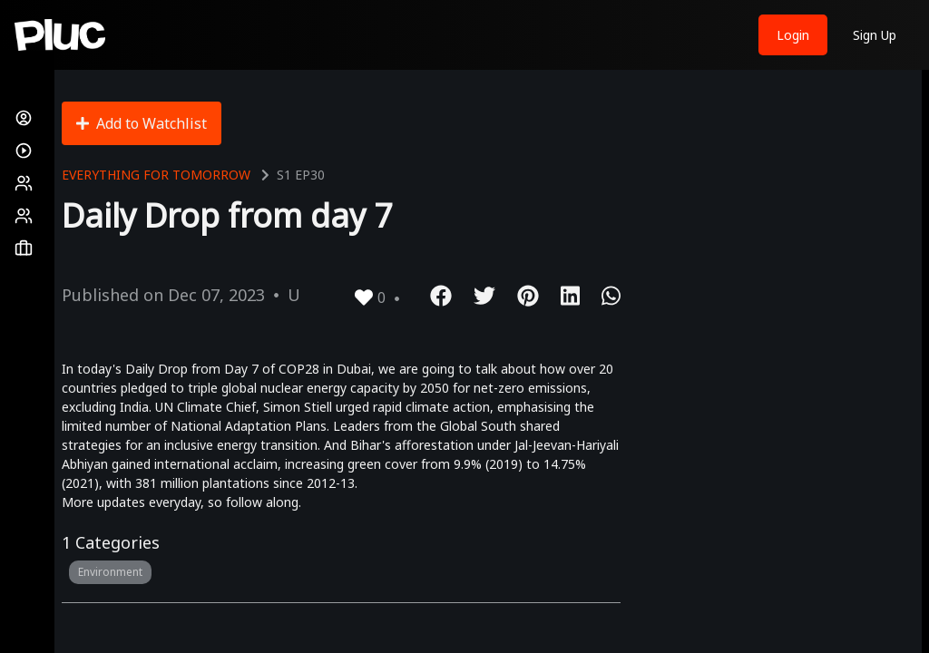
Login (793, 35)
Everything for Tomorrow (156, 174)
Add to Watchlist (141, 123)
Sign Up (874, 35)
